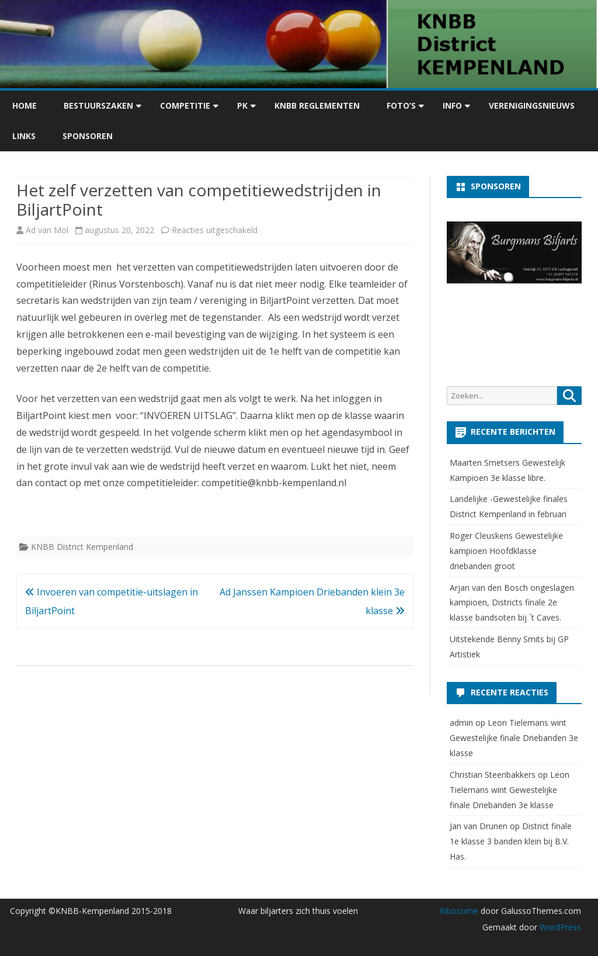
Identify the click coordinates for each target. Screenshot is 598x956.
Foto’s (401, 105)
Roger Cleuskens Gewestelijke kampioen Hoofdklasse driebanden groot (506, 550)
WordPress (559, 927)
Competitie (185, 105)
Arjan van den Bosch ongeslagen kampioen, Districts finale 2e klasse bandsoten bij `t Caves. (512, 603)
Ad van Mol (47, 229)
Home (24, 105)
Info (452, 105)
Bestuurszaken (98, 105)
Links (24, 135)
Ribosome (459, 910)
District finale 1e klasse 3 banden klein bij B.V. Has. (511, 841)
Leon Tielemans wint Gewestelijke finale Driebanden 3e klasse (514, 737)
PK (242, 105)
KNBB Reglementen (317, 105)
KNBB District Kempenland (82, 546)
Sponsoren (87, 135)
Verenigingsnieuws (532, 105)
